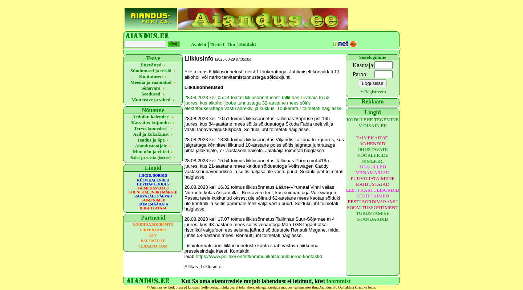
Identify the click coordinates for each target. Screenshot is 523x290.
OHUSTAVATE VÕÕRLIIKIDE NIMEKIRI (373, 155)
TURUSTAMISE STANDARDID (372, 216)
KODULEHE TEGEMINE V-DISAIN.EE (372, 122)
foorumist (339, 281)
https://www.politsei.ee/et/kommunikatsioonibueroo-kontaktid (259, 256)
